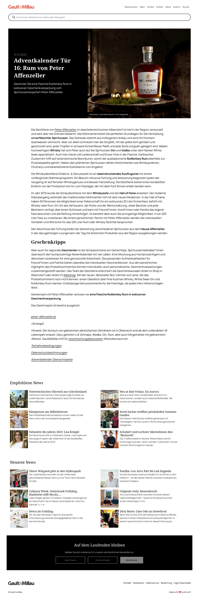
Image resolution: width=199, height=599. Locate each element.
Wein (142, 6)
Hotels (150, 6)
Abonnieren (132, 560)
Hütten (159, 6)
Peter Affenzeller (65, 129)
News (168, 6)
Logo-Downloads (182, 582)
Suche (185, 6)
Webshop (69, 275)
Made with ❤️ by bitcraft (180, 592)
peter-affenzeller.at (43, 317)
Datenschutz (152, 582)
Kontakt (127, 582)
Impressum (138, 582)
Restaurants (131, 6)
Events (176, 6)
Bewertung (166, 582)
